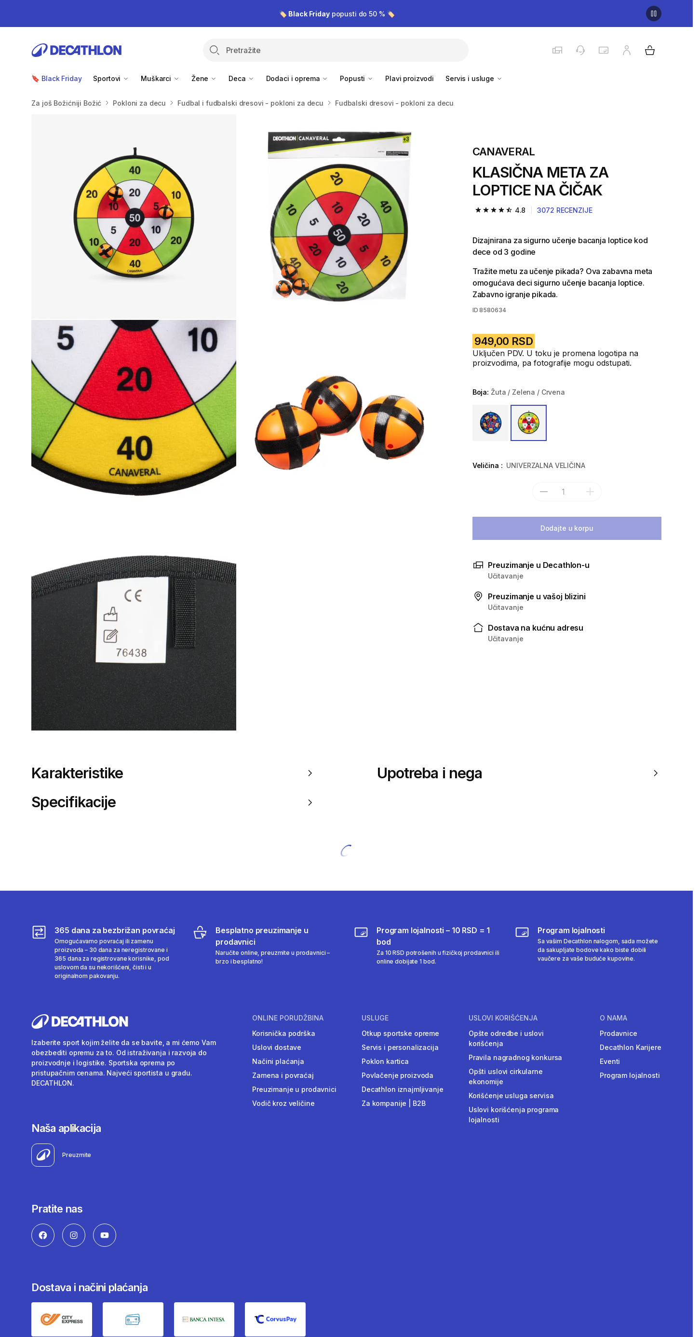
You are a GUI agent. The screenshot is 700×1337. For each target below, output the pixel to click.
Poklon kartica (385, 1061)
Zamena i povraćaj (283, 1075)
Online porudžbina (287, 1018)
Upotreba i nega (519, 773)
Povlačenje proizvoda (397, 1075)
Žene (204, 78)
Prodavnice (618, 1033)
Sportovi (111, 78)
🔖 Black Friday (56, 78)
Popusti (357, 78)
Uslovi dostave (276, 1047)
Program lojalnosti (630, 1075)
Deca (241, 78)
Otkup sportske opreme (400, 1033)
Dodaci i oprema (297, 78)
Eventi (610, 1061)
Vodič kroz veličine (283, 1103)
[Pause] (653, 13)
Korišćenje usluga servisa (511, 1095)
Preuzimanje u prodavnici (294, 1089)
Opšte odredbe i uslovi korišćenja (506, 1038)
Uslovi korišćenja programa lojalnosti (514, 1114)
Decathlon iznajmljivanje (403, 1089)
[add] (590, 491)
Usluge (375, 1018)
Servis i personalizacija (400, 1047)
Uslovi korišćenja (503, 1018)
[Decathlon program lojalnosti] (587, 952)
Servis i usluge (474, 78)
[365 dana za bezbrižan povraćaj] (104, 952)
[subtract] (543, 491)
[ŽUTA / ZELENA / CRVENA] (529, 423)
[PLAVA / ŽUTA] (490, 423)
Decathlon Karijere (630, 1047)
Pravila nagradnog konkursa (515, 1057)
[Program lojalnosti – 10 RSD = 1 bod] (426, 952)
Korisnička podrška (283, 1033)
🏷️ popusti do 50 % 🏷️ (337, 14)
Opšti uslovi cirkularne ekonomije (506, 1076)
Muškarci (160, 78)
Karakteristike (173, 773)
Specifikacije (173, 802)
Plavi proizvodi (409, 78)
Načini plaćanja (278, 1061)
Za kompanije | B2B (393, 1103)
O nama (613, 1018)
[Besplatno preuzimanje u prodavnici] (265, 952)
